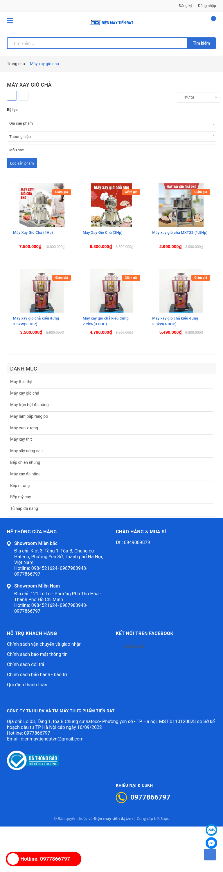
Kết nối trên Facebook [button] (144, 679)
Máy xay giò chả (24, 438)
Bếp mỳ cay (20, 542)
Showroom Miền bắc (35, 589)
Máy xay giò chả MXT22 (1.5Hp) (179, 260)
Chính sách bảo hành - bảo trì (37, 720)
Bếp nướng (20, 531)
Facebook (134, 692)
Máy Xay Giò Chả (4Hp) (33, 260)
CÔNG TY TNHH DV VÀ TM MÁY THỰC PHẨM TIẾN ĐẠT (61, 756)
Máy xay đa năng (25, 519)
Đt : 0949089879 (133, 588)
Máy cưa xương (24, 473)
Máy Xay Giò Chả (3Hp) (103, 260)
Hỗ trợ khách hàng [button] (32, 679)
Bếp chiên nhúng (25, 508)
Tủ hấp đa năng (24, 554)
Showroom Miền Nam (37, 631)
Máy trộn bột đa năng (29, 450)
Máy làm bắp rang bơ (29, 461)
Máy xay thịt (21, 485)
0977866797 (37, 778)
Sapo (165, 863)
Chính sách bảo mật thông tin (37, 700)
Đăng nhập (207, 5)
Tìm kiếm (201, 43)
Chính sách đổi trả (25, 710)
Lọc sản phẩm (22, 163)
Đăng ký (185, 5)
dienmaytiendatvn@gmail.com (52, 784)
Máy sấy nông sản (26, 496)
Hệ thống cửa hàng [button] (32, 577)
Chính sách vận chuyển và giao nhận (44, 689)
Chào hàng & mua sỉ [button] (141, 577)
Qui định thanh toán (27, 730)
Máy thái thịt (21, 427)
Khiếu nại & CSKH (134, 831)
